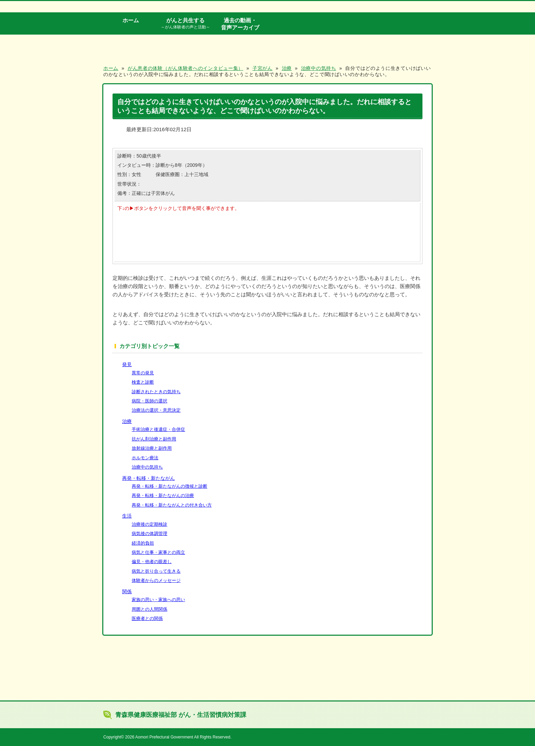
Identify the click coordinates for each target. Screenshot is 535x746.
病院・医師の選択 (149, 400)
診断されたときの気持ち (156, 391)
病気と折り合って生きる (156, 571)
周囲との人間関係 (149, 609)
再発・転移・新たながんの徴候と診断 (169, 486)
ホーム (130, 20)
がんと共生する (185, 23)
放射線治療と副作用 (152, 448)
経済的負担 (143, 543)
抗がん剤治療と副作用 (154, 439)
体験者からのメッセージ (156, 580)
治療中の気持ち (147, 467)
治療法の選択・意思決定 (156, 410)
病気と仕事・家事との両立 (158, 552)
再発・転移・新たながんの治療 (163, 495)
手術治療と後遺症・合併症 (158, 429)
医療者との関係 (147, 618)
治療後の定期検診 (149, 524)
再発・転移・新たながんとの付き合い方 (172, 505)
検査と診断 (143, 382)
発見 (127, 364)
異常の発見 (143, 372)
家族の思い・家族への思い (158, 599)
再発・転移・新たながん (148, 478)
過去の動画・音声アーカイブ (240, 23)
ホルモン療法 (145, 457)
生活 (127, 516)
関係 (127, 591)
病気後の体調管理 (149, 533)
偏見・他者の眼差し (152, 561)
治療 (127, 421)
